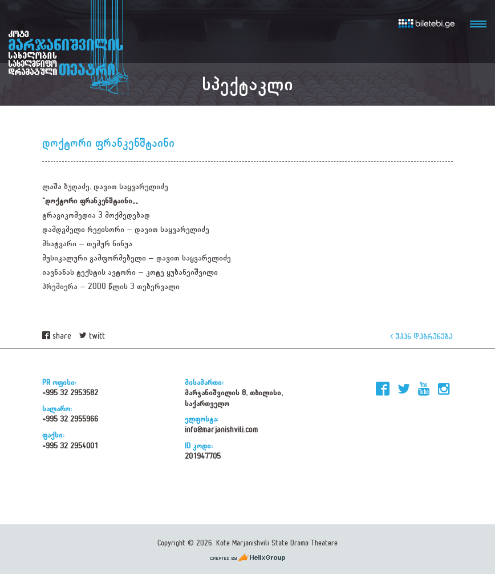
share (56, 336)
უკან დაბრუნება (421, 336)
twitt (92, 336)
